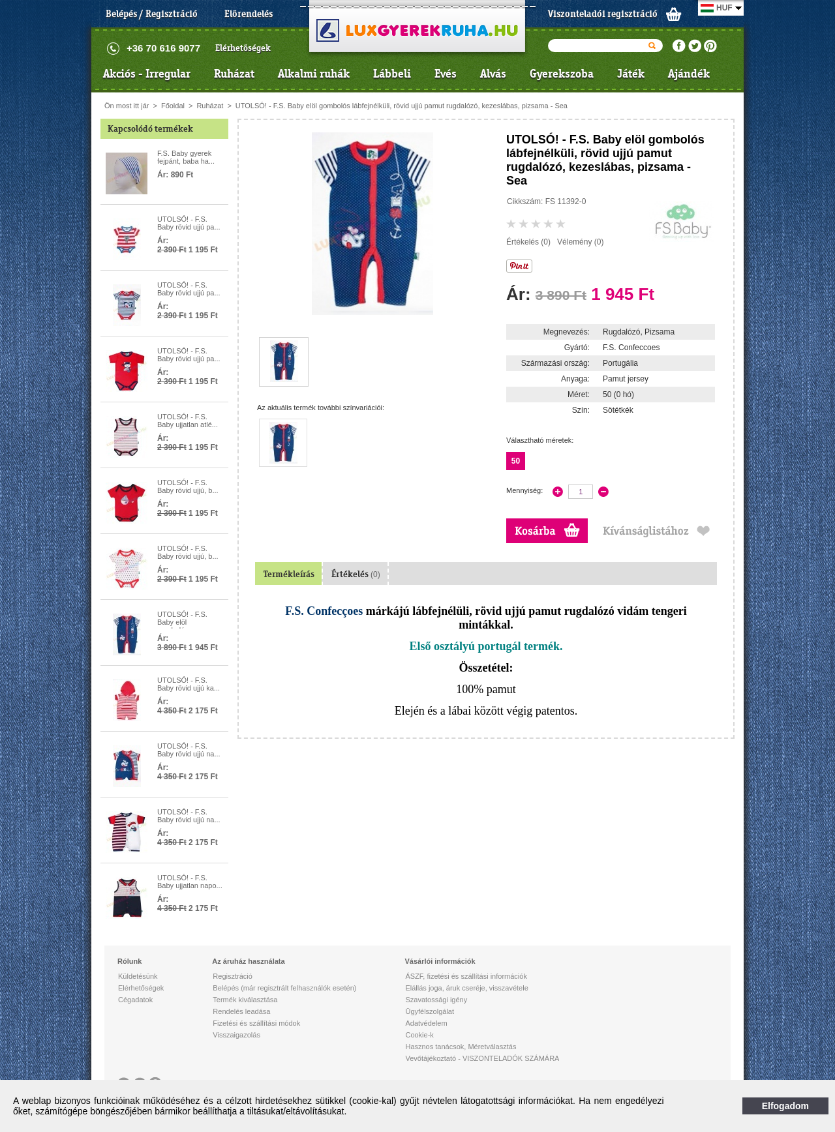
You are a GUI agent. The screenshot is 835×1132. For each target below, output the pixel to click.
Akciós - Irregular (146, 74)
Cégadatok (135, 1000)
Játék (631, 74)
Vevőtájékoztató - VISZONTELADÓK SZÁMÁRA (482, 1058)
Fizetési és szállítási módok (256, 1023)
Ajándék (689, 74)
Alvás (493, 74)
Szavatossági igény (436, 1000)
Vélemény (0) (580, 241)
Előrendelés (248, 14)
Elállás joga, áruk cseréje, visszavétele (466, 988)
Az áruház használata (248, 961)
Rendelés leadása (241, 1011)
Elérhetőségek (243, 47)
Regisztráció (232, 976)
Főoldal (173, 106)
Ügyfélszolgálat (429, 1011)
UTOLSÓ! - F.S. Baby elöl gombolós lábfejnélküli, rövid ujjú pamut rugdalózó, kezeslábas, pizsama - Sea (401, 106)
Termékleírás (289, 574)
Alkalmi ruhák (314, 74)
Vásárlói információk (439, 961)
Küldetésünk (138, 976)
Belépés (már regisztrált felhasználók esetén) (284, 988)
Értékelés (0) (528, 241)
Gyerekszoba (562, 74)
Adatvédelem (426, 1023)
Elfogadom (785, 1106)
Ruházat (234, 74)
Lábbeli (392, 74)
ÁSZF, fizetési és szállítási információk (465, 976)
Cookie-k (419, 1035)
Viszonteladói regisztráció (603, 14)
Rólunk (129, 961)
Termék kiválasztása (245, 1000)
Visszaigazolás (236, 1035)
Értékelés (355, 574)
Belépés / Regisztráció (152, 14)
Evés (445, 74)
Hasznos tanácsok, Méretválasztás (460, 1046)
